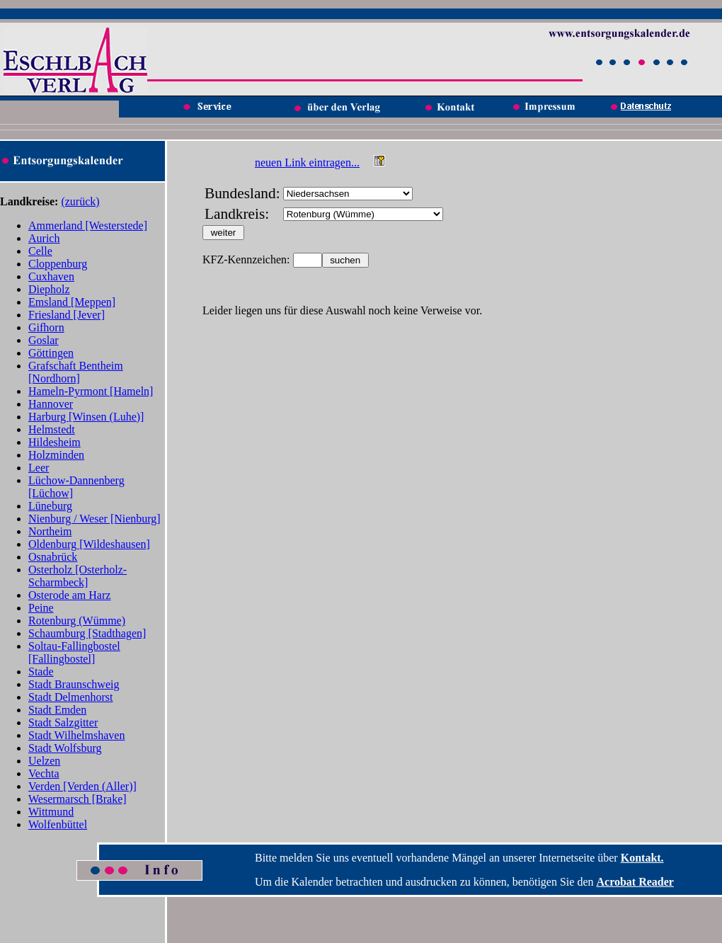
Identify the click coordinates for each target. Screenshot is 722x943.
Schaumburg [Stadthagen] (87, 633)
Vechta (43, 773)
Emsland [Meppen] (71, 302)
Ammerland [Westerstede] (87, 225)
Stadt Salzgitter (63, 722)
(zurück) (80, 201)
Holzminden (56, 455)
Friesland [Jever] (66, 315)
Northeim (49, 531)
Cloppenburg (57, 264)
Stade (41, 671)
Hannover (50, 404)
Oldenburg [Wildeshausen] (89, 544)
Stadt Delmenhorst (70, 697)
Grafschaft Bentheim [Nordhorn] (75, 372)
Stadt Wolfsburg (64, 748)
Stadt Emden (57, 710)
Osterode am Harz (69, 595)
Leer (38, 468)
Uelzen (44, 761)
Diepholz (49, 289)
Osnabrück (52, 557)
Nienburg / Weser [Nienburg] (94, 519)
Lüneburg (50, 506)
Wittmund (51, 812)
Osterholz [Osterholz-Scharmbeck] (77, 576)
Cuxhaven (51, 276)
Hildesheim (54, 442)
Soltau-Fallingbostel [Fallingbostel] (74, 652)
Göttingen (51, 353)
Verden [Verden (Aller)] (82, 786)
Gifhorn (46, 327)
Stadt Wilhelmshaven (76, 735)
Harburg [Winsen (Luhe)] (86, 417)
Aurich (43, 238)
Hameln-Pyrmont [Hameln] (90, 391)
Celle (40, 251)
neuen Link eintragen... (307, 162)
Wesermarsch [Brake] (77, 799)
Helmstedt (51, 429)
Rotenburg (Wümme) (76, 621)
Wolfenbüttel (57, 824)
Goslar (43, 340)
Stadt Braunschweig (73, 684)
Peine (41, 608)
